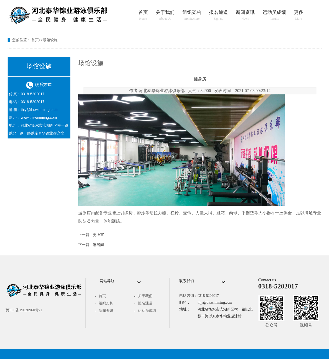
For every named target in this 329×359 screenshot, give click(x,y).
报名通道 (218, 15)
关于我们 (165, 15)
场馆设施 (50, 40)
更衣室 (98, 235)
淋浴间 (98, 245)
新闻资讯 (245, 15)
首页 (143, 15)
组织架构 (191, 15)
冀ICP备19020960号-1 (23, 310)
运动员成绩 (274, 15)
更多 (298, 15)
